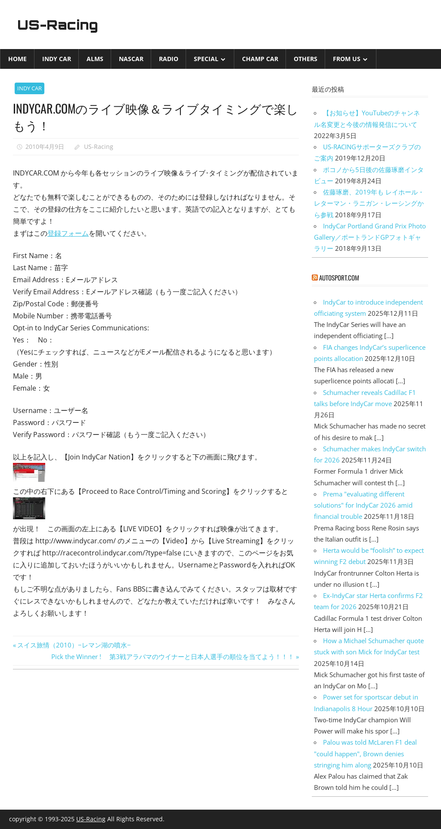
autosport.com (339, 277)
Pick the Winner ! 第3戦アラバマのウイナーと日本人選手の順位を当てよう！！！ (172, 656)
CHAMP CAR (260, 59)
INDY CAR (56, 59)
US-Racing (59, 24)
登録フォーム (68, 233)
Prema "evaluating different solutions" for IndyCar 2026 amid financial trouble (363, 505)
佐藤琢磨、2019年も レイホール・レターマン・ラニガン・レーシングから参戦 (369, 203)
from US (346, 59)
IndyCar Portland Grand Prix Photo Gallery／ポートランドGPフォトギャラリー (370, 237)
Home (17, 59)
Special (206, 59)
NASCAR (131, 59)
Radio (168, 59)
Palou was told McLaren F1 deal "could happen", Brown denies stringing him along (365, 753)
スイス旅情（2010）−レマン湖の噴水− (74, 645)
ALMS (95, 59)
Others (305, 59)
